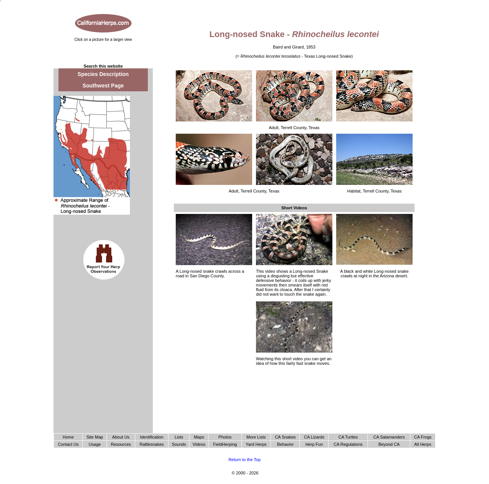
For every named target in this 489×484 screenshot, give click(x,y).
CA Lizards (314, 437)
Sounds (179, 444)
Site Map (94, 437)
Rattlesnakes (151, 444)
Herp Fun (314, 444)
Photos (225, 437)
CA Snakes (285, 437)
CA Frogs (423, 437)
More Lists (256, 437)
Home (68, 437)
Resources (121, 444)
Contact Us (68, 444)
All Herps (422, 444)
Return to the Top (244, 459)
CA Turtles (348, 437)
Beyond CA (389, 444)
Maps (199, 437)
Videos (199, 444)
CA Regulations (348, 444)
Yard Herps (256, 444)
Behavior (285, 444)
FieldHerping (225, 444)
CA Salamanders (389, 437)
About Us (121, 437)
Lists (179, 437)
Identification (152, 437)
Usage (95, 444)
